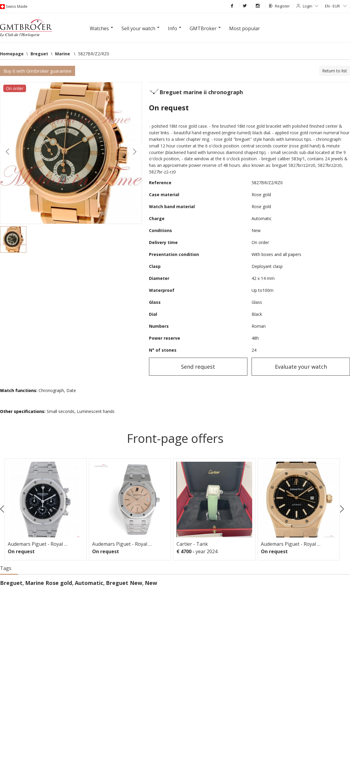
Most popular (244, 28)
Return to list (334, 71)
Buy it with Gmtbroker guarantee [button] (37, 71)
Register (279, 6)
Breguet (11, 582)
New (151, 582)
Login (310, 6)
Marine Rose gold (48, 582)
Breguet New (124, 582)
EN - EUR (336, 6)
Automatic (89, 582)
